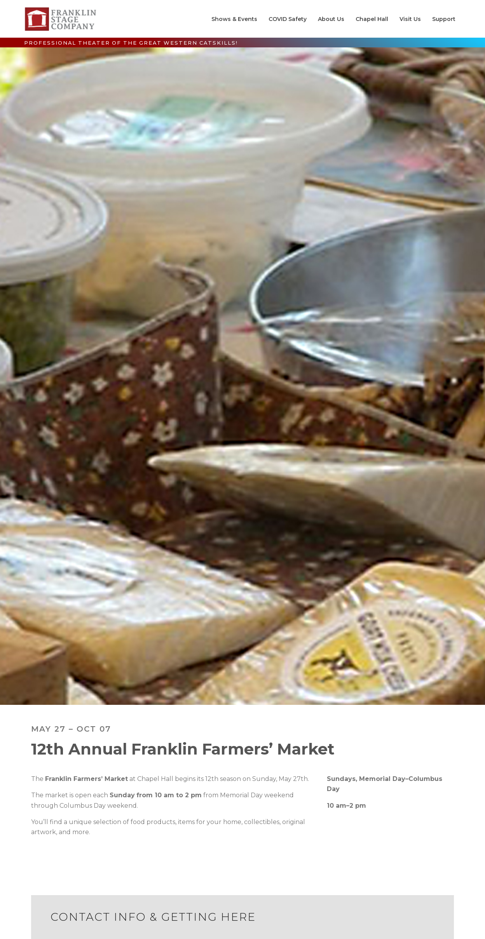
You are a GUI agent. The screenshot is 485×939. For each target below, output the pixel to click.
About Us (331, 19)
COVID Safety (288, 19)
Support (443, 19)
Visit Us (410, 19)
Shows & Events (234, 19)
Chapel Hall (372, 19)
